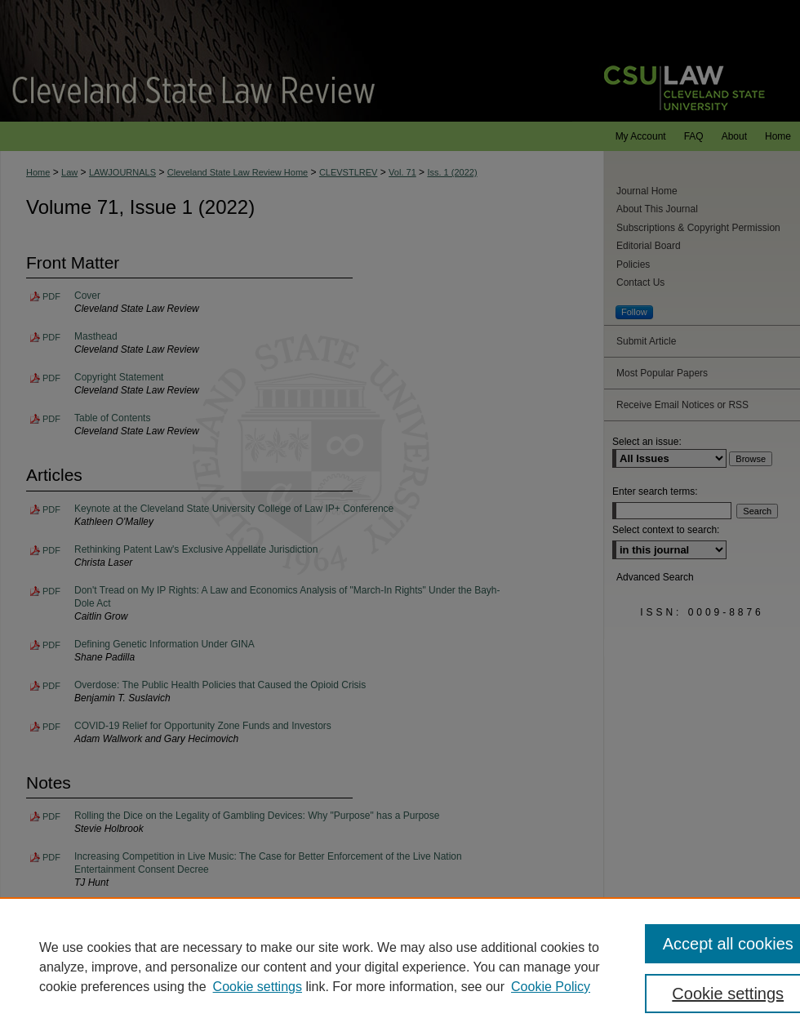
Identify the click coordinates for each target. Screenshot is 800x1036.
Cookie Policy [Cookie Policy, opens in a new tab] (550, 987)
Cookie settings (257, 987)
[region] (400, 966)
